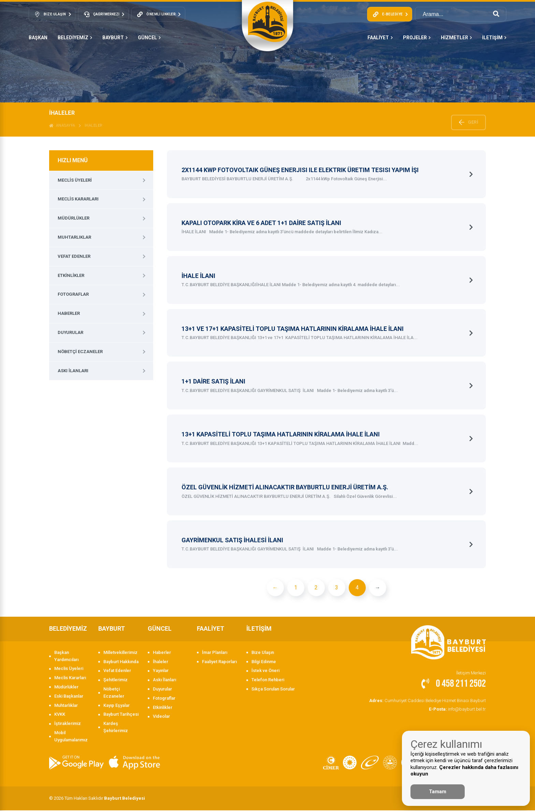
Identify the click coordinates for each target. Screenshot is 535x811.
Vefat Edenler (74, 256)
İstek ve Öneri (265, 671)
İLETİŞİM (494, 37)
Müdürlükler (73, 218)
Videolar (161, 716)
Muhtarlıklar (74, 237)
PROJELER (417, 37)
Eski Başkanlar (68, 696)
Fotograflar (73, 294)
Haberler (69, 313)
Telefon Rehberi (267, 680)
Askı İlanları (73, 370)
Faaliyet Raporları (219, 662)
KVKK (59, 714)
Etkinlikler (71, 275)
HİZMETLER (456, 37)
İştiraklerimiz (67, 723)
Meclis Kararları (78, 198)
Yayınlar (161, 671)
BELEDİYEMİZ (75, 37)
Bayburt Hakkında (121, 662)
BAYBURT (115, 37)
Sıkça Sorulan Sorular (273, 689)
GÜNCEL (149, 37)
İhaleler (94, 125)
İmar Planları (214, 652)
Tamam (437, 791)
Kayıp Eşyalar (116, 705)
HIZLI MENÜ (73, 160)
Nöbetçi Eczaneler (80, 351)
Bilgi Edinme (263, 662)
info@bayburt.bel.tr (457, 709)
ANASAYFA (62, 125)
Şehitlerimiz (115, 680)
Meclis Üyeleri (75, 180)
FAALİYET (380, 37)
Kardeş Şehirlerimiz (115, 727)
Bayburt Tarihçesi (121, 714)
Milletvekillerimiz (120, 652)
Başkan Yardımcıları (66, 656)
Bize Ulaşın (262, 652)
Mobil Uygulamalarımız (71, 736)
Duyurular (70, 332)
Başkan (38, 37)
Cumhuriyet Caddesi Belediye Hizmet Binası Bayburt (427, 700)
